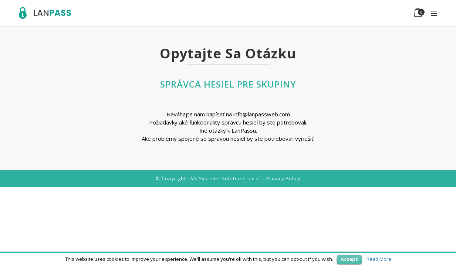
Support (340, 13)
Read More (379, 259)
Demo (310, 13)
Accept (349, 259)
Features (279, 13)
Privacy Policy (283, 178)
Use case (244, 13)
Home (213, 13)
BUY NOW (375, 13)
